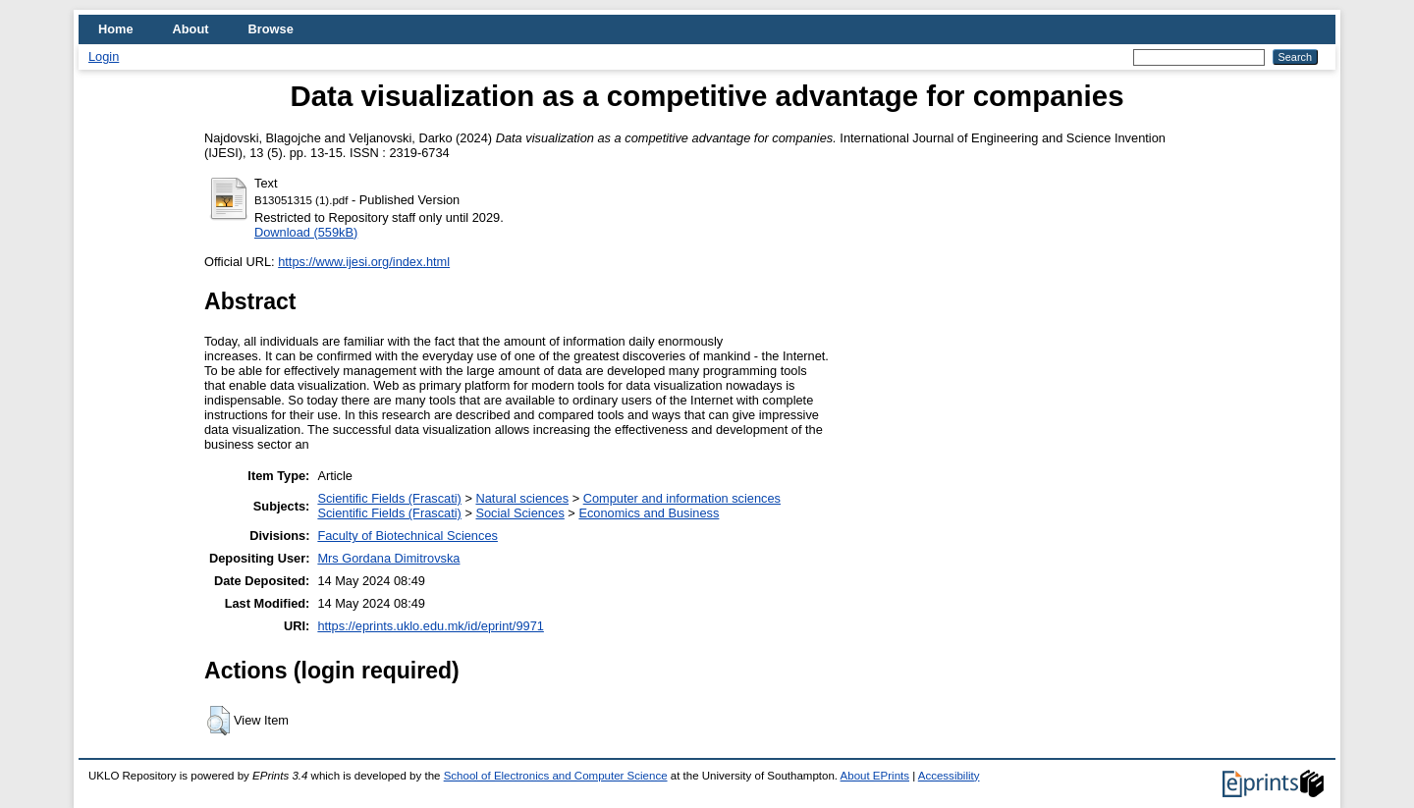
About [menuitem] (191, 29)
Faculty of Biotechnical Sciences (407, 535)
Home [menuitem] (116, 29)
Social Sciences (519, 513)
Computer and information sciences (682, 498)
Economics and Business (648, 513)
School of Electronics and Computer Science (556, 775)
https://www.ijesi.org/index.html (364, 261)
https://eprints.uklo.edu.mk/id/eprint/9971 (430, 626)
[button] (218, 720)
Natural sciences (522, 498)
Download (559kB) (305, 232)
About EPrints (875, 775)
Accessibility (949, 775)
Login (103, 56)
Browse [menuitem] (271, 29)
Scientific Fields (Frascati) (389, 498)
